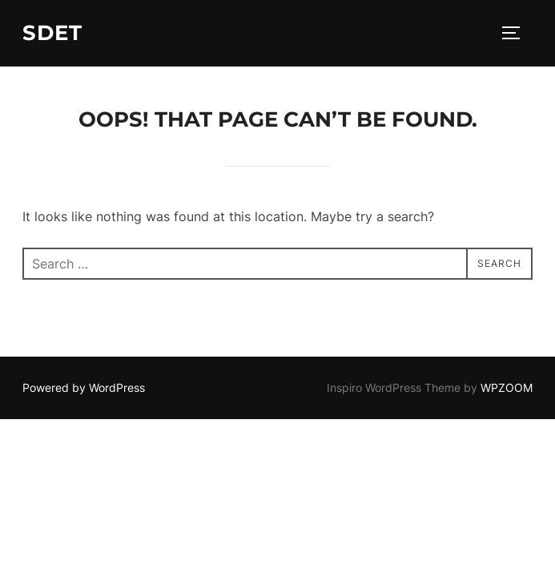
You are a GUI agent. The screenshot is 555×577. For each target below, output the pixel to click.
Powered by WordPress (83, 387)
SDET (52, 33)
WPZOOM (507, 387)
